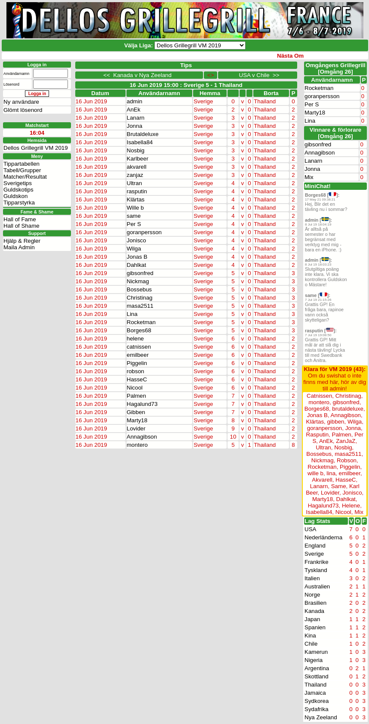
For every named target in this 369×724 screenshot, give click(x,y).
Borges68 (139, 330)
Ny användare (21, 102)
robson (136, 371)
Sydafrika (316, 709)
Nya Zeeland (320, 717)
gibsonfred (140, 273)
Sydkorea (316, 701)
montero (137, 445)
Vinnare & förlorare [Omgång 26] (336, 133)
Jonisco (136, 240)
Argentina (316, 668)
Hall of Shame (21, 226)
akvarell (137, 167)
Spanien (315, 627)
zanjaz (135, 175)
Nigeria (313, 660)
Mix (309, 177)
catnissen (139, 346)
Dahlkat (136, 265)
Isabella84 (140, 142)
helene (135, 338)
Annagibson (142, 436)
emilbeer (138, 355)
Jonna (134, 126)
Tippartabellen (21, 164)
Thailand (315, 684)
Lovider (136, 428)
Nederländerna (323, 537)
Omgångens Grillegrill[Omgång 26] (335, 68)
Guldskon (15, 196)
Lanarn (136, 117)
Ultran (134, 183)
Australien (317, 586)
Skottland (316, 676)
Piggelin (137, 363)
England (315, 545)
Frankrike (316, 562)
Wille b (135, 207)
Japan (312, 619)
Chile (310, 643)
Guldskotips (18, 189)
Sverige (314, 554)
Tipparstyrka (19, 202)
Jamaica (315, 693)
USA (310, 529)
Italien (312, 578)
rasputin (137, 191)
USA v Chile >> (258, 75)
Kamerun (316, 652)
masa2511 (140, 306)
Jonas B (137, 257)
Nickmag (138, 281)
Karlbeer (137, 158)
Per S (134, 224)
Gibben (136, 412)
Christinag (140, 297)
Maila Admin (19, 247)
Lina (132, 314)
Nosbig (136, 150)
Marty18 (137, 420)
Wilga (134, 248)
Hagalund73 (142, 404)
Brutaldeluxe (143, 134)
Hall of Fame (19, 219)
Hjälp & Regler (21, 241)
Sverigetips (17, 183)
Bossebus (139, 289)
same (134, 216)
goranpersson (144, 232)
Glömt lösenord (22, 110)
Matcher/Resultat (25, 176)
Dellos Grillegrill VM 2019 (35, 148)
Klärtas (136, 199)
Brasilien (315, 603)
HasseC (137, 379)
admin (134, 101)
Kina (310, 635)
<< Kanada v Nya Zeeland (139, 75)
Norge (312, 594)
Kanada (314, 611)
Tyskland (315, 570)
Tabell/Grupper (22, 170)
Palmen (136, 396)
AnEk (134, 109)
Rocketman (141, 322)
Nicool (135, 387)
